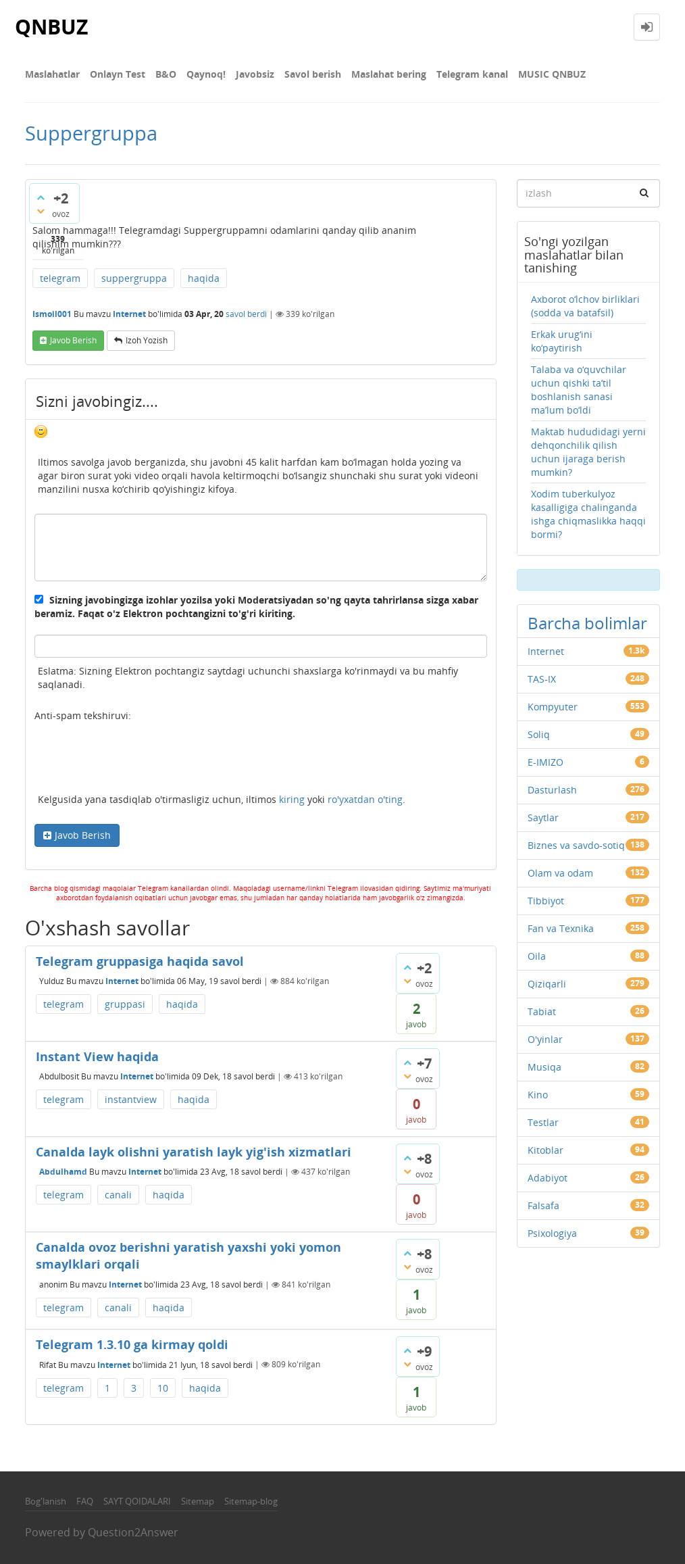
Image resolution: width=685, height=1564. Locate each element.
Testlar (543, 1122)
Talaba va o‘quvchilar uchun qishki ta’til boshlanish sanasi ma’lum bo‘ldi (578, 389)
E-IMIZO (545, 762)
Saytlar (543, 817)
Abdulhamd (63, 1171)
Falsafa (543, 1205)
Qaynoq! (206, 74)
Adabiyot (547, 1177)
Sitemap (197, 1501)
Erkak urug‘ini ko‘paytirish (561, 341)
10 (162, 1388)
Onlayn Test (117, 74)
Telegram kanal (472, 74)
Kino (538, 1094)
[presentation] (137, 759)
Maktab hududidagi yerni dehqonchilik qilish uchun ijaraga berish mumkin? (588, 452)
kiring (292, 799)
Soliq (539, 734)
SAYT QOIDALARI (137, 1501)
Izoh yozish (147, 340)
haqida (204, 278)
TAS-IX (542, 679)
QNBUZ (51, 27)
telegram (60, 278)
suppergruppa (134, 278)
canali (118, 1194)
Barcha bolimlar (587, 623)
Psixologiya (552, 1233)
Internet (129, 314)
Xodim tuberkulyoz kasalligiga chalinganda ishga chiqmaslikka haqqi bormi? (588, 514)
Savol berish (312, 74)
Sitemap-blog (251, 1501)
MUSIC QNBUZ (552, 74)
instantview (131, 1099)
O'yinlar (545, 1039)
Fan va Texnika (561, 928)
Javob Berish (83, 835)
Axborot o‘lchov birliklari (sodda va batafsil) (585, 306)
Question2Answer (133, 1532)
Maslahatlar (52, 74)
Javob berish (73, 340)
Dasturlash (552, 789)
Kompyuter (553, 706)
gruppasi (125, 1004)
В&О (165, 74)
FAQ (84, 1501)
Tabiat (542, 1011)
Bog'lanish (45, 1501)
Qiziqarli (547, 983)
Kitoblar (545, 1150)
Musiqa (544, 1066)
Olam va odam (560, 872)
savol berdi (246, 314)
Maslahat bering (388, 74)
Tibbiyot (546, 900)
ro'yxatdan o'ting (365, 799)
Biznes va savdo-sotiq (576, 845)
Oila (537, 956)
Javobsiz (255, 74)
